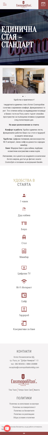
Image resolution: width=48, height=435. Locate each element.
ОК (24, 433)
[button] (5, 4)
